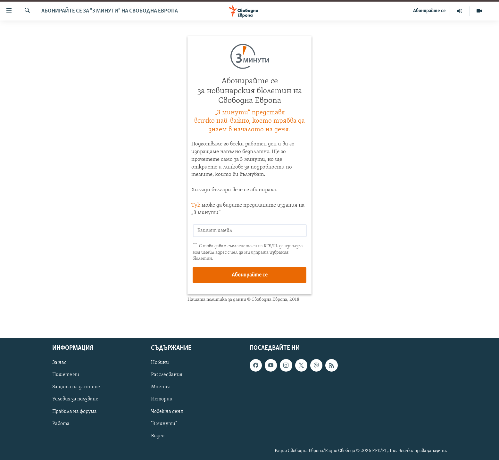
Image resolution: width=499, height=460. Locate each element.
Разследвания (166, 375)
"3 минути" (164, 423)
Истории (161, 399)
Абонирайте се (429, 10)
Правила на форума (74, 411)
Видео (157, 436)
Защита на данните (76, 387)
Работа (61, 423)
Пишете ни (65, 375)
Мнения (160, 387)
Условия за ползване (75, 399)
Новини (160, 363)
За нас (59, 363)
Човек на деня (167, 411)
